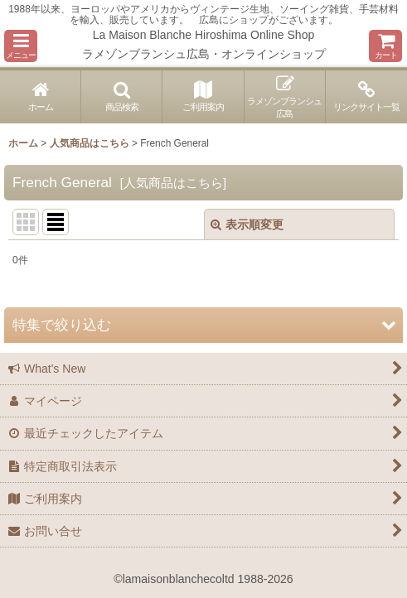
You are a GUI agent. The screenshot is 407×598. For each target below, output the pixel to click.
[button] (20, 46)
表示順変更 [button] (247, 224)
